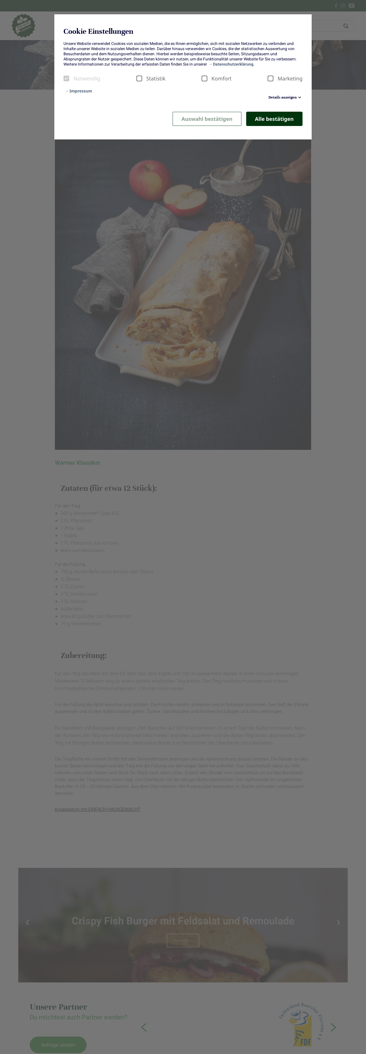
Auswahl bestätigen (207, 118)
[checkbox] (66, 78)
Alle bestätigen (274, 118)
